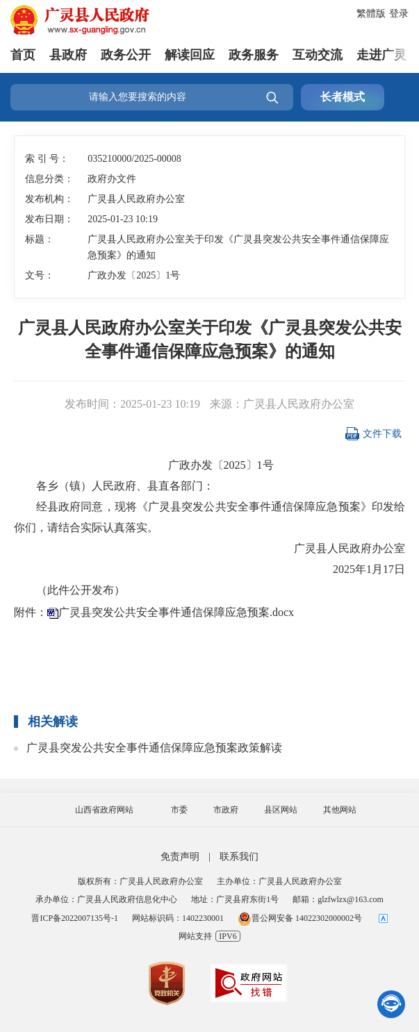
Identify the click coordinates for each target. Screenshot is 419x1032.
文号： (39, 275)
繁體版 (371, 13)
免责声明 (180, 856)
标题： (39, 239)
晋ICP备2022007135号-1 (74, 918)
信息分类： (49, 179)
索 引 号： (47, 158)
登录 (399, 13)
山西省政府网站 (104, 810)
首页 (22, 55)
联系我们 (239, 856)
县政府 (68, 55)
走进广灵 (381, 55)
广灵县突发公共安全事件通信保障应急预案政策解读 (154, 748)
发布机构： (49, 199)
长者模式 (342, 97)
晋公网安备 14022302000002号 (300, 918)
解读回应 (190, 55)
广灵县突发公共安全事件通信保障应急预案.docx (176, 612)
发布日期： (49, 219)
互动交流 (318, 55)
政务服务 (254, 55)
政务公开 (126, 55)
